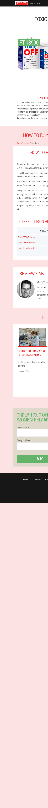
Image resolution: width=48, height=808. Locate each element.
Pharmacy (27, 479)
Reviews (38, 479)
